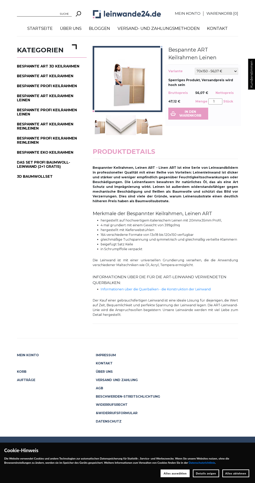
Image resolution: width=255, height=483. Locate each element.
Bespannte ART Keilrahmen (45, 76)
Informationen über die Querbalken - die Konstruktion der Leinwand (156, 289)
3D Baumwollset (35, 176)
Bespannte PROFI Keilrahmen (47, 86)
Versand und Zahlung (117, 380)
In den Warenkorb (190, 113)
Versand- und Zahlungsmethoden (159, 28)
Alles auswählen (175, 473)
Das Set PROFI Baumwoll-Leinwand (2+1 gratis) (43, 164)
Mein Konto (187, 13)
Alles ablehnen (235, 473)
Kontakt (217, 28)
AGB (99, 388)
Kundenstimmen (251, 74)
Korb (21, 372)
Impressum (106, 355)
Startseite (40, 28)
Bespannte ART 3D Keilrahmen (48, 66)
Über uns (70, 28)
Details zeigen (206, 473)
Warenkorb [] (222, 13)
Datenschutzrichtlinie (202, 462)
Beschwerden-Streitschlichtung (128, 396)
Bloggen (99, 28)
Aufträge (26, 380)
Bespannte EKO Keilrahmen (45, 152)
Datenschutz (109, 421)
